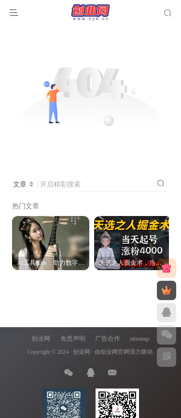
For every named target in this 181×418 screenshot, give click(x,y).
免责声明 (72, 338)
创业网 (40, 338)
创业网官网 (114, 352)
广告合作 (107, 338)
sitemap (139, 338)
